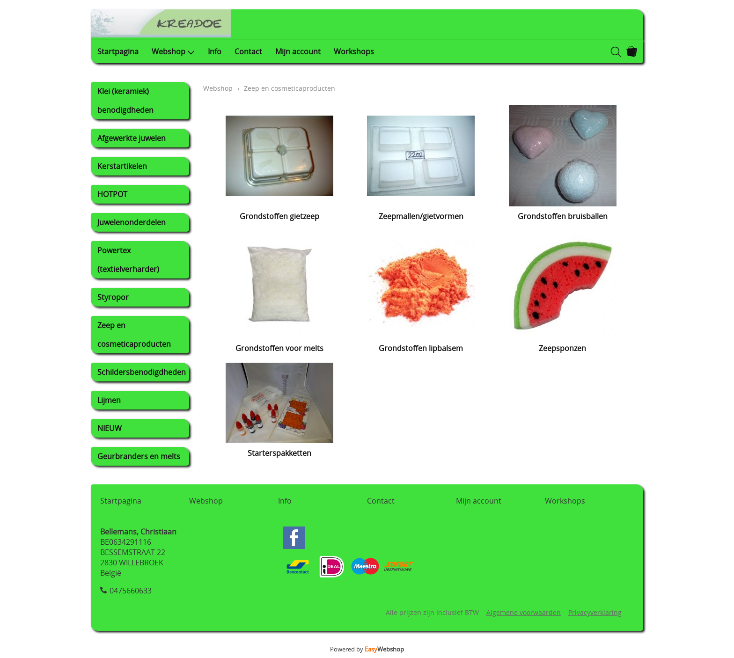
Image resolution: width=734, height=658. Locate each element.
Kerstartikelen (122, 166)
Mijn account (298, 51)
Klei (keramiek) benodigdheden (125, 100)
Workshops (354, 51)
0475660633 (131, 590)
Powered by (367, 649)
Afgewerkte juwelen (131, 138)
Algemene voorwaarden (523, 612)
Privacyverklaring (595, 612)
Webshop (173, 51)
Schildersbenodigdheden (141, 372)
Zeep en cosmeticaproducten (134, 334)
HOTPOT (112, 194)
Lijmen (109, 400)
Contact (248, 51)
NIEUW (109, 428)
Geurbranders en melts (138, 456)
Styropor (113, 297)
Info (214, 51)
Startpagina (118, 51)
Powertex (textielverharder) (128, 259)
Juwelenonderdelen (131, 222)
